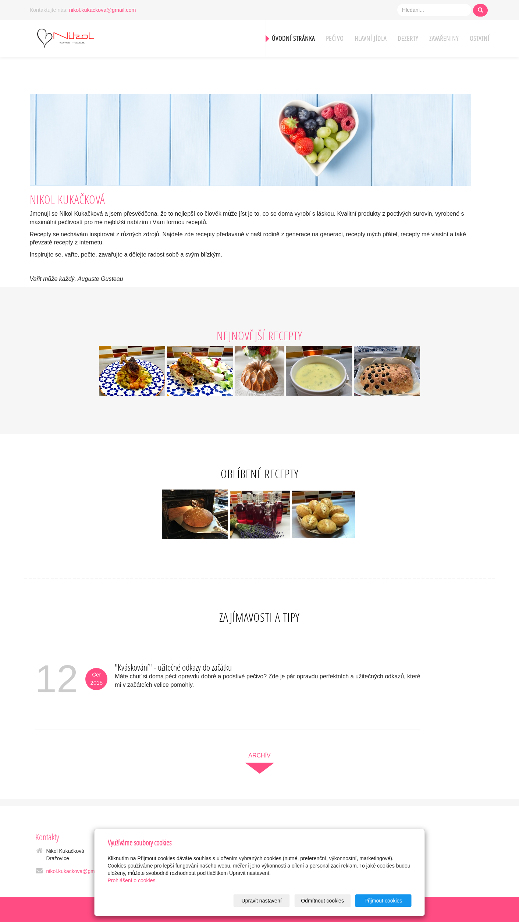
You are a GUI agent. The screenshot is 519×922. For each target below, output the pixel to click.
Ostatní (480, 38)
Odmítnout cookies (322, 901)
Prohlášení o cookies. (132, 880)
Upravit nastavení (262, 901)
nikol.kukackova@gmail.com (102, 10)
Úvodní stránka (293, 38)
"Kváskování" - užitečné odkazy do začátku (173, 667)
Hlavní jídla (371, 38)
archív (259, 755)
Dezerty (408, 38)
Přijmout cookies (383, 901)
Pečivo (335, 38)
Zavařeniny (444, 38)
